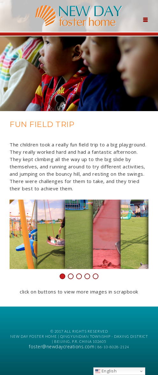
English (106, 371)
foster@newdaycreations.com (61, 346)
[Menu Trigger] (145, 19)
